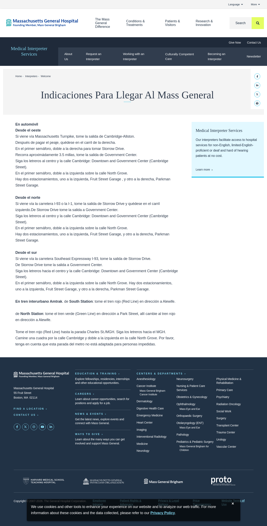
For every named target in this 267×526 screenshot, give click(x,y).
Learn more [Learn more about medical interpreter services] (203, 169)
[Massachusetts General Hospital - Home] (41, 375)
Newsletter (254, 56)
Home (18, 76)
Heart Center (145, 422)
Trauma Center (225, 432)
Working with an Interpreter (133, 56)
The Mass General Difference (102, 23)
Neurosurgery (184, 379)
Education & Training (96, 373)
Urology (221, 439)
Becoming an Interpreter (216, 56)
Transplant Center (227, 425)
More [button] (255, 4)
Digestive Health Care (150, 408)
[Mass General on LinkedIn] (50, 427)
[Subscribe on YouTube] (42, 427)
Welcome (46, 76)
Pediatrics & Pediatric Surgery (195, 441)
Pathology (182, 434)
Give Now (235, 42)
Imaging (142, 429)
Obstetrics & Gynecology (191, 397)
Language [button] (235, 4)
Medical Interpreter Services (29, 51)
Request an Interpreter (93, 56)
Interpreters (31, 76)
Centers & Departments (160, 373)
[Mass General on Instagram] (34, 427)
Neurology (143, 450)
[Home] (44, 23)
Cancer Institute (146, 386)
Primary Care (224, 390)
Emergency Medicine (150, 415)
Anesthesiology (146, 379)
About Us (68, 56)
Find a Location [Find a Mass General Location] (29, 408)
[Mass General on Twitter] (25, 427)
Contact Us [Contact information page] (25, 415)
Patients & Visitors (172, 23)
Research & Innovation (204, 23)
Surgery (221, 418)
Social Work (223, 411)
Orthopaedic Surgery (189, 415)
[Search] (247, 23)
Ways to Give (87, 434)
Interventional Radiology (152, 436)
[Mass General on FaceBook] (17, 427)
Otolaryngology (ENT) (189, 423)
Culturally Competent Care (179, 56)
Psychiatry (222, 397)
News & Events (89, 413)
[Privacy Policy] (162, 513)
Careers (83, 393)
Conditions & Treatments (135, 23)
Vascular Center (226, 446)
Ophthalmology (185, 404)
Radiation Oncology (228, 404)
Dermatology (144, 401)
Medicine (142, 443)
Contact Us (254, 42)
